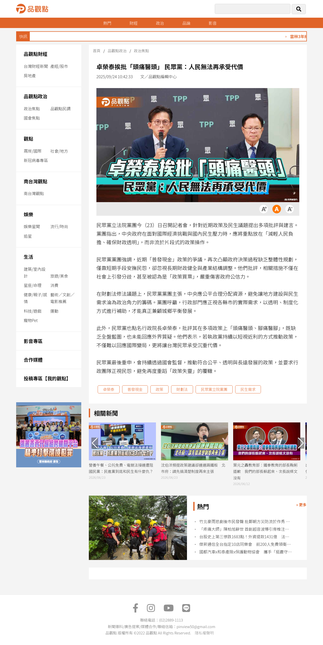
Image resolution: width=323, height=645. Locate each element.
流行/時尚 (59, 226)
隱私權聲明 (204, 632)
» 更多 (301, 504)
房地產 (30, 75)
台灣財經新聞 (36, 66)
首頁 (96, 50)
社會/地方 (59, 151)
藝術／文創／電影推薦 (62, 297)
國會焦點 (32, 118)
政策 (159, 389)
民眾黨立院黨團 (214, 389)
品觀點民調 (60, 108)
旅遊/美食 (59, 276)
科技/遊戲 (32, 311)
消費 (54, 285)
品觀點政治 (35, 96)
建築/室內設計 (34, 272)
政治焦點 (32, 108)
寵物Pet (31, 320)
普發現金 (135, 389)
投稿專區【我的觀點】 (47, 378)
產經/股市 (59, 66)
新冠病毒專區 (36, 160)
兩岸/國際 (32, 151)
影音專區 (33, 340)
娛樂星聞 (32, 226)
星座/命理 (32, 285)
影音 (213, 23)
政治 (160, 23)
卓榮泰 (108, 389)
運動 (54, 311)
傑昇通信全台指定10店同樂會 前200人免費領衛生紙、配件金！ (245, 544)
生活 (28, 256)
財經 (133, 23)
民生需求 (248, 389)
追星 (28, 236)
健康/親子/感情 (35, 297)
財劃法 (182, 389)
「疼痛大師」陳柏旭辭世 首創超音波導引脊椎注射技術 (245, 529)
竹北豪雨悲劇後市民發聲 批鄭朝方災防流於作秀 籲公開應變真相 (245, 521)
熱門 (107, 23)
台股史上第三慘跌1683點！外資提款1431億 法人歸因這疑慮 (245, 537)
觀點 (28, 138)
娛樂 (28, 214)
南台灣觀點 (35, 181)
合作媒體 (33, 359)
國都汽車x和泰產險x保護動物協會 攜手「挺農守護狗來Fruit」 (245, 552)
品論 (186, 23)
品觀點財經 (35, 53)
